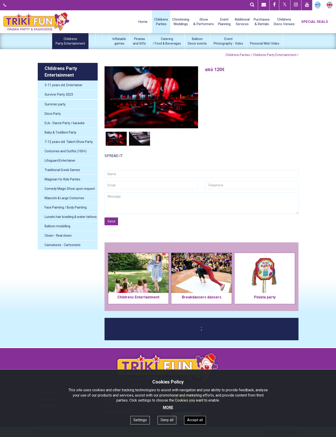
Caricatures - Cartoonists (63, 245)
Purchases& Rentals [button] (262, 21)
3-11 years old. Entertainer (64, 85)
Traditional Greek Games (62, 170)
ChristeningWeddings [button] (180, 21)
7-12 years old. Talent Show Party (69, 142)
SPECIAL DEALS (314, 22)
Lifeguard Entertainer (60, 160)
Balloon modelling (57, 226)
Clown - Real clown (58, 235)
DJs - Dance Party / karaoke (65, 123)
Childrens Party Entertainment (274, 55)
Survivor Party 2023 (59, 94)
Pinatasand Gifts (139, 41)
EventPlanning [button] (224, 21)
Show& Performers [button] (203, 21)
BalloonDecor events (197, 41)
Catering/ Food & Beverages (167, 41)
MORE (168, 407)
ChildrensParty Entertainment (70, 41)
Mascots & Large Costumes (64, 198)
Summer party (55, 104)
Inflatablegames (119, 41)
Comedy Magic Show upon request (70, 188)
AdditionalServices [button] (242, 21)
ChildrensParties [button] (161, 21)
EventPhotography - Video (228, 41)
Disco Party (53, 113)
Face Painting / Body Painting (66, 207)
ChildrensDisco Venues (284, 21)
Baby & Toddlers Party (60, 132)
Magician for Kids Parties (62, 179)
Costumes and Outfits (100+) (65, 151)
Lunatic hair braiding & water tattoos (71, 217)
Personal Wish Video (264, 43)
